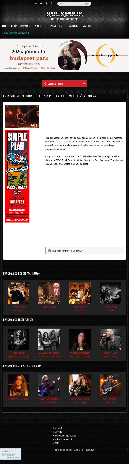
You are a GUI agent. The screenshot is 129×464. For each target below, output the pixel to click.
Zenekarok (26, 26)
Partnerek (57, 428)
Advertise (87, 26)
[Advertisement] (84, 114)
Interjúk (13, 26)
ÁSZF (56, 443)
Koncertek (41, 26)
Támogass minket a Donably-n (15, 33)
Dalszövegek (57, 26)
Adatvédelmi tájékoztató (64, 435)
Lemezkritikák (73, 26)
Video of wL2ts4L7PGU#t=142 (84, 199)
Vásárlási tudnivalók (62, 439)
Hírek (4, 26)
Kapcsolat (57, 432)
